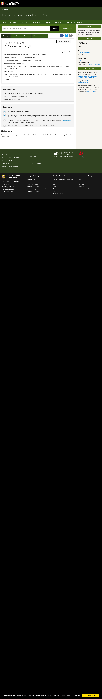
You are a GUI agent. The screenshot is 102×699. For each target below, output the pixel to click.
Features (80, 182)
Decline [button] (77, 695)
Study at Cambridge (33, 176)
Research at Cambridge (85, 176)
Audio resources (34, 156)
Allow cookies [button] (91, 695)
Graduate (29, 182)
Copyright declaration (7, 160)
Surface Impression (13, 166)
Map (54, 184)
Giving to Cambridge (58, 193)
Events (55, 189)
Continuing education (33, 186)
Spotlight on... (82, 186)
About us (79, 22)
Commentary (37, 22)
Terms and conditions (7, 191)
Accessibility (5, 188)
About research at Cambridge (86, 189)
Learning (58, 22)
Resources (69, 22)
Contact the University (8, 186)
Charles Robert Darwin (85, 52)
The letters (25, 22)
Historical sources (34, 153)
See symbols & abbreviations (93, 64)
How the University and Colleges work (63, 179)
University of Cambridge (9, 158)
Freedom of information (8, 189)
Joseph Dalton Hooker (85, 48)
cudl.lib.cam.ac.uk (90, 91)
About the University (59, 176)
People (48, 22)
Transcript (5, 36)
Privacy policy (5, 163)
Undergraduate (31, 179)
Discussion (81, 184)
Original (15, 36)
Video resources (34, 160)
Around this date (25, 36)
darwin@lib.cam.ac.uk (8, 155)
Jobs (54, 191)
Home (3, 9)
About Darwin (13, 22)
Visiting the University (58, 182)
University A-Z (5, 184)
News (54, 186)
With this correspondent (40, 36)
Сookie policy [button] (65, 695)
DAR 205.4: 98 (83, 60)
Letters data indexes (35, 163)
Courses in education (33, 191)
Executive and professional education (37, 189)
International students (33, 184)
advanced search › (68, 28)
